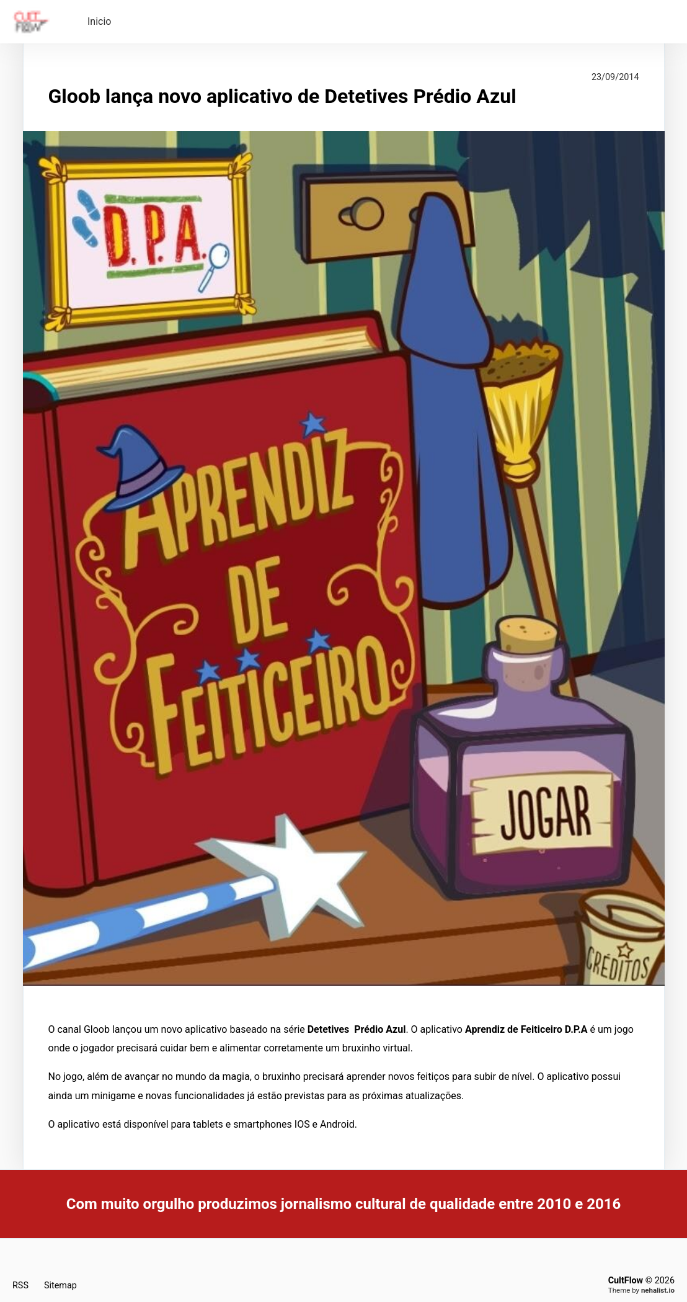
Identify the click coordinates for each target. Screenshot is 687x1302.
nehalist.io (658, 1290)
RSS (20, 1285)
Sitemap (60, 1285)
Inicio (99, 21)
